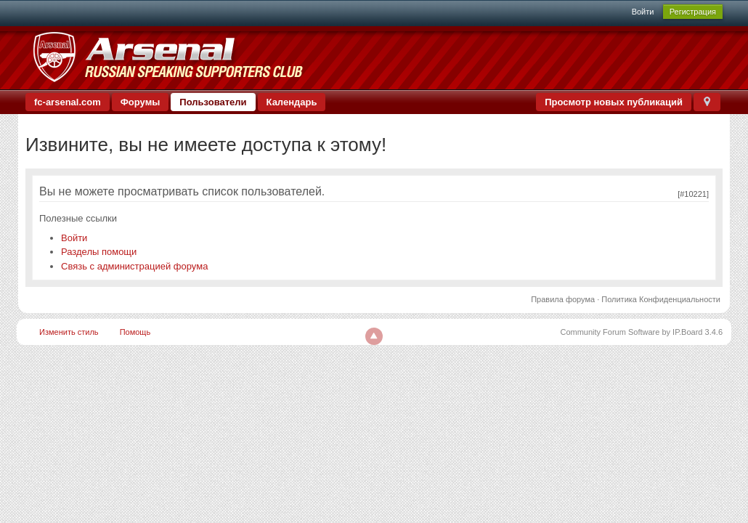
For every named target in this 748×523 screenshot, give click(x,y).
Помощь (135, 332)
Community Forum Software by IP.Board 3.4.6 (641, 332)
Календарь (292, 102)
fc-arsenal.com (67, 102)
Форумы (140, 102)
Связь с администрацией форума (134, 266)
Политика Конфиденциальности (660, 299)
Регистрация (693, 11)
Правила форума (563, 299)
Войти (643, 11)
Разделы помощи (99, 251)
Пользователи (212, 102)
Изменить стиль (69, 332)
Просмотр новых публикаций (614, 102)
